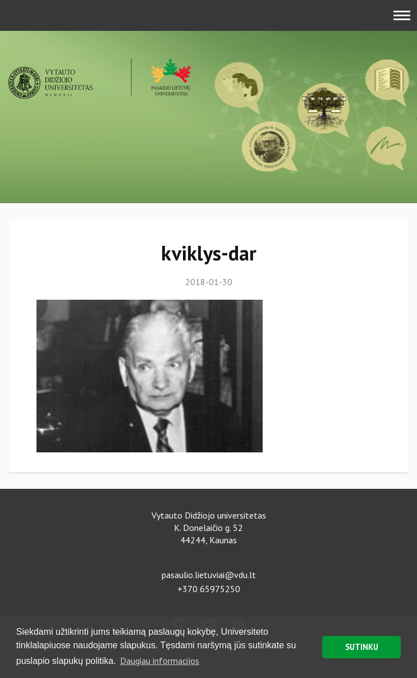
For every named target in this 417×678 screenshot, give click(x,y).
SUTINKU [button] (361, 647)
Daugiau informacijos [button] (159, 660)
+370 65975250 (208, 588)
